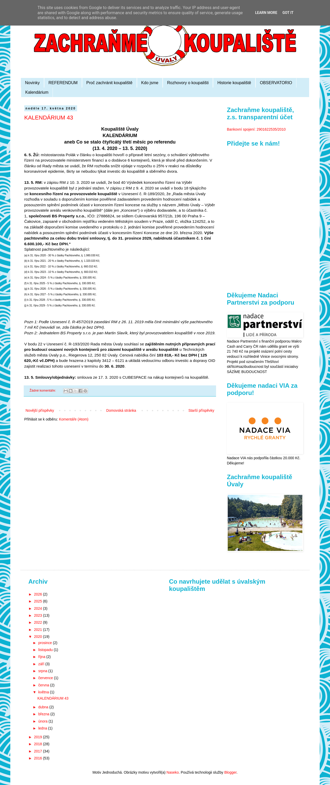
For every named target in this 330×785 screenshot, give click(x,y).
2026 (38, 594)
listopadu (46, 650)
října (42, 657)
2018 (38, 744)
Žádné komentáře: (43, 390)
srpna (43, 671)
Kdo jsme (150, 83)
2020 (38, 637)
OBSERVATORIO (276, 83)
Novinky (32, 83)
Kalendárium (36, 92)
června (44, 685)
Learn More (266, 13)
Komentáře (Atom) (73, 419)
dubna (43, 707)
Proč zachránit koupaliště (109, 83)
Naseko (173, 772)
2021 (38, 630)
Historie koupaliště (234, 83)
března (44, 714)
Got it (287, 13)
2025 (38, 601)
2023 (38, 615)
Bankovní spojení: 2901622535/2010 (256, 129)
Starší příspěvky (201, 410)
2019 (38, 737)
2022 (38, 622)
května (44, 692)
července (46, 678)
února (43, 721)
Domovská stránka (121, 410)
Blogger (230, 772)
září (41, 664)
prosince (45, 643)
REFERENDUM (63, 83)
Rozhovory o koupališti (188, 83)
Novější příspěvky (40, 410)
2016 (38, 758)
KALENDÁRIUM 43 (48, 117)
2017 (38, 751)
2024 (38, 608)
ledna (43, 728)
